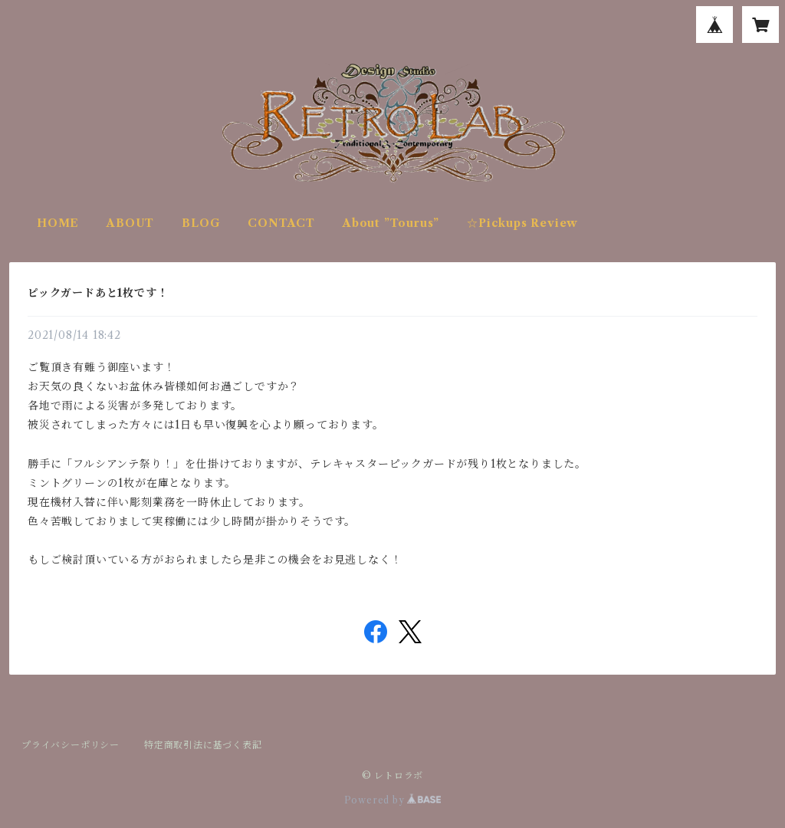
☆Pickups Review (522, 223)
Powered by (393, 800)
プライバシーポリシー (70, 745)
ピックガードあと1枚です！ (98, 293)
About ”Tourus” (391, 223)
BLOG (201, 223)
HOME (58, 223)
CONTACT (281, 223)
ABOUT (130, 223)
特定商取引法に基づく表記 (203, 745)
